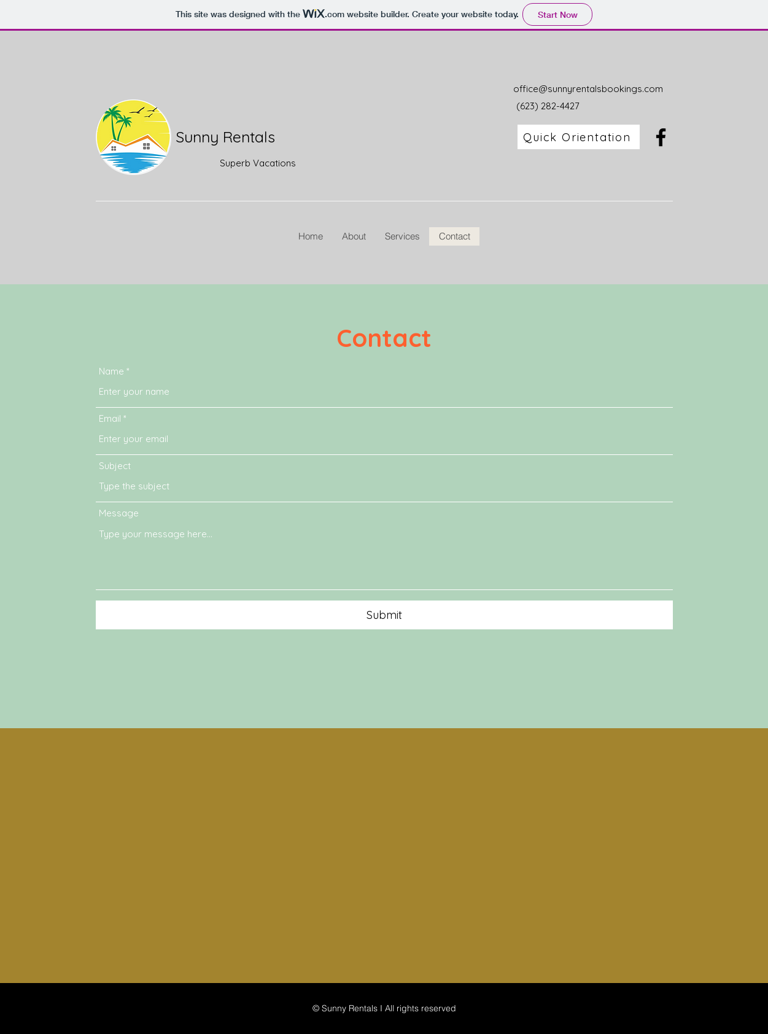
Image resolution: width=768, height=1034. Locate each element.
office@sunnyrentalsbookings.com (588, 89)
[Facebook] (661, 137)
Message (119, 513)
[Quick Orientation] (579, 137)
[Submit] (384, 615)
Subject (115, 465)
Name (111, 371)
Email (110, 418)
